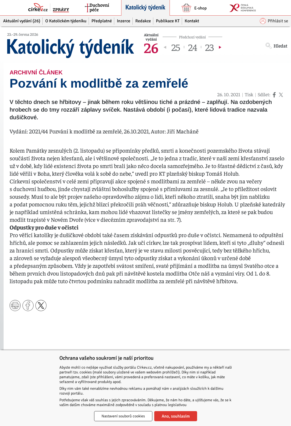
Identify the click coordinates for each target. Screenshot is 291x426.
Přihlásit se (274, 21)
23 (209, 47)
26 (151, 47)
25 (175, 47)
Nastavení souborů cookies (123, 416)
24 (192, 47)
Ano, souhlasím (176, 416)
